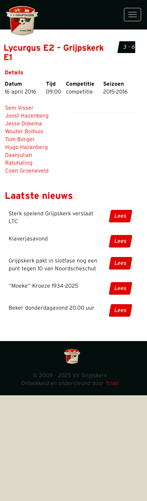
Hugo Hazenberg (26, 147)
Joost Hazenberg (27, 116)
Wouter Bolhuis (24, 131)
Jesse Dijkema (23, 124)
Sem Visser (19, 108)
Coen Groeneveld (27, 171)
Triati (112, 383)
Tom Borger (20, 139)
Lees (120, 216)
